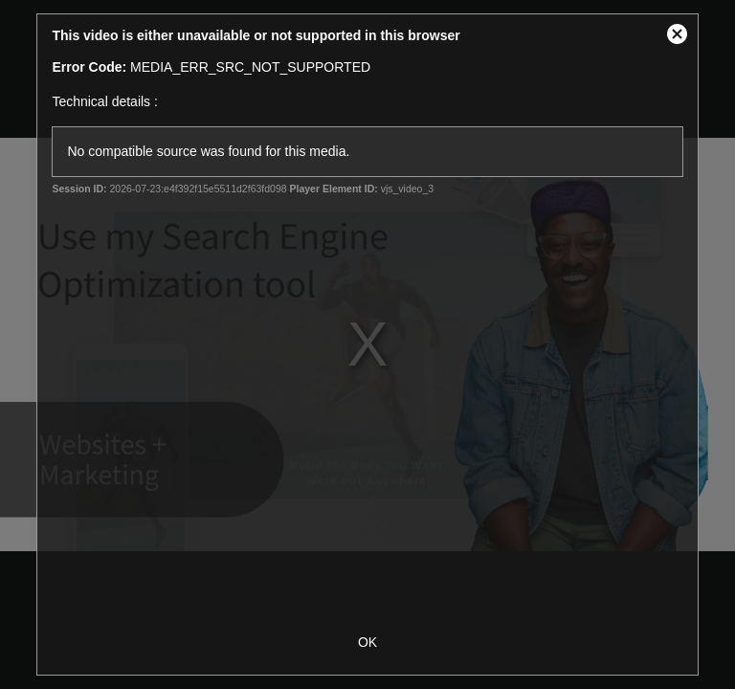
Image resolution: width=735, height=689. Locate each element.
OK (367, 642)
